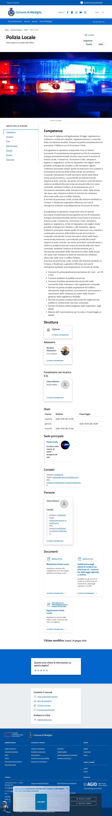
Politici (7, 758)
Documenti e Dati (10, 765)
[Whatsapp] (75, 12)
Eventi (86, 771)
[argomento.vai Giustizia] (89, 44)
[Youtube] (80, 12)
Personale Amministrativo (13, 761)
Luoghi (86, 768)
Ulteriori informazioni (60, 335)
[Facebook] (67, 12)
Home (7, 30)
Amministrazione (16, 30)
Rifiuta (83, 799)
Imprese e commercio (64, 758)
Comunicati (87, 752)
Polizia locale (52, 441)
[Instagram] (84, 12)
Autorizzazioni (35, 755)
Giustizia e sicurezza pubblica (40, 758)
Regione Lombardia (13, 3)
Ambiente (60, 748)
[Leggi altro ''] (56, 593)
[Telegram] (71, 12)
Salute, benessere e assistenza (67, 755)
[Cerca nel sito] (103, 12)
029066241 (58, 475)
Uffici (25, 30)
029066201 (11, 788)
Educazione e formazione (39, 761)
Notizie (86, 748)
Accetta (83, 803)
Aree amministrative (11, 752)
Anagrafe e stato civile (38, 752)
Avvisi (85, 755)
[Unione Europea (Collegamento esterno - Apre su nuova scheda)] (14, 735)
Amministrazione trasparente (66, 783)
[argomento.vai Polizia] (101, 44)
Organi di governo (10, 748)
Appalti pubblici (62, 752)
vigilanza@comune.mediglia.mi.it (65, 477)
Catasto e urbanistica (38, 748)
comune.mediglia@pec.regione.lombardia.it (57, 531)
